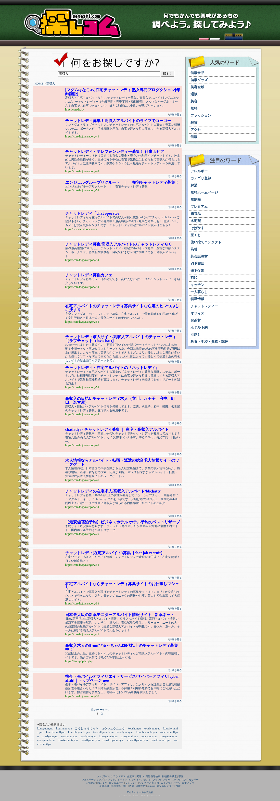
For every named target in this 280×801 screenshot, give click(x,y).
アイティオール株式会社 (140, 792)
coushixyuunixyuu (114, 740)
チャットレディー (204, 306)
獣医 (180, 776)
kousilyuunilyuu (55, 732)
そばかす (197, 228)
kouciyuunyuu (124, 732)
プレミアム (199, 207)
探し (125, 786)
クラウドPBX (118, 776)
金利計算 (116, 786)
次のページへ (100, 709)
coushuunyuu (69, 736)
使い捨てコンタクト (206, 242)
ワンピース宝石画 (149, 782)
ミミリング (131, 782)
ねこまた (102, 782)
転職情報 (197, 299)
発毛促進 (197, 270)
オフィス (197, 313)
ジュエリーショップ (92, 779)
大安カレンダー (165, 786)
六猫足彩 (91, 782)
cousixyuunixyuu (68, 740)
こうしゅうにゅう (86, 728)
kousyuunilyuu (129, 736)
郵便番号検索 (169, 776)
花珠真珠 (104, 786)
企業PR (131, 776)
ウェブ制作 (103, 776)
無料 (194, 108)
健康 (194, 137)
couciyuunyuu (88, 736)
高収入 (50, 83)
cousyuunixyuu (169, 736)
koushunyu (134, 728)
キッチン (197, 285)
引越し (196, 334)
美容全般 (197, 87)
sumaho (151, 786)
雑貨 (194, 122)
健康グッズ (199, 80)
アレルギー (199, 171)
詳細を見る (175, 114)
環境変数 (141, 786)
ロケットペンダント (140, 779)
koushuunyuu (64, 728)
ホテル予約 (199, 327)
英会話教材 (199, 256)
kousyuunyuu (45, 728)
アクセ (196, 130)
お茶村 (196, 320)
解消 (194, 185)
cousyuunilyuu (46, 740)
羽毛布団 (197, 263)
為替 (194, 249)
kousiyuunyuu (152, 728)
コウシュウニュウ (113, 728)
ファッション (201, 115)
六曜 (178, 786)
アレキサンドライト (116, 779)
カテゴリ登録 (201, 178)
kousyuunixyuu (108, 736)
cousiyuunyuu (50, 736)
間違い (140, 776)
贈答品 (196, 214)
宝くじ (196, 235)
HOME (39, 83)
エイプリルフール (170, 782)
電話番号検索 (153, 776)
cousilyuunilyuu (90, 740)
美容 (194, 101)
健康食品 (197, 73)
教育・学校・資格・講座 (209, 342)
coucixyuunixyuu (161, 740)
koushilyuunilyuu (103, 732)
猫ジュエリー (116, 782)
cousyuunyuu (149, 736)
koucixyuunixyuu (146, 732)
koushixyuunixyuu (79, 732)
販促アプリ (188, 782)
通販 (194, 94)
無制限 (196, 199)
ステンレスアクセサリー (185, 779)
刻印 (194, 278)
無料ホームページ (204, 192)
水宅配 (196, 221)
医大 (131, 786)
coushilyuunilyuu (137, 740)
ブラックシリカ (161, 779)
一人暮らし (199, 292)
